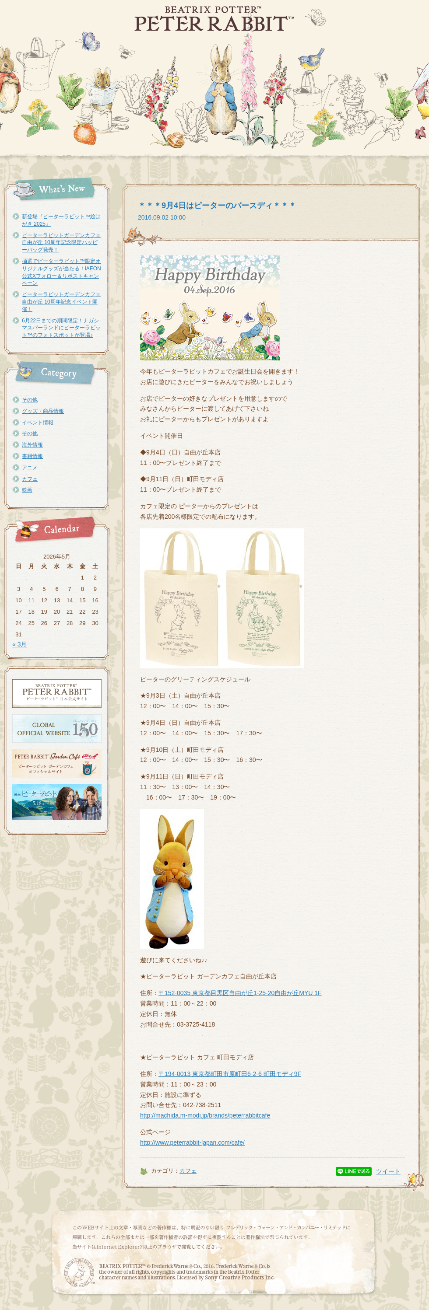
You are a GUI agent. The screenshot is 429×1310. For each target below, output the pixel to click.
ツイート (388, 1171)
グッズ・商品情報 (43, 411)
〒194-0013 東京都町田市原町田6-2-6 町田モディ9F (229, 1073)
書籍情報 (32, 456)
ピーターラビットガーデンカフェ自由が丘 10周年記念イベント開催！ (61, 301)
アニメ (30, 468)
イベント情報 (37, 422)
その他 (30, 400)
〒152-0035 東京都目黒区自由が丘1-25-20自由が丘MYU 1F (240, 992)
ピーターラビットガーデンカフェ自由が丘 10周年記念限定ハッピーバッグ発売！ (61, 242)
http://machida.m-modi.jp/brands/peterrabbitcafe (205, 1115)
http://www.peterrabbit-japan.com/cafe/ (192, 1142)
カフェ (30, 479)
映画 (27, 490)
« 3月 (19, 644)
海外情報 (32, 445)
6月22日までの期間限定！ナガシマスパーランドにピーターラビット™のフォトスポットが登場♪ (61, 328)
